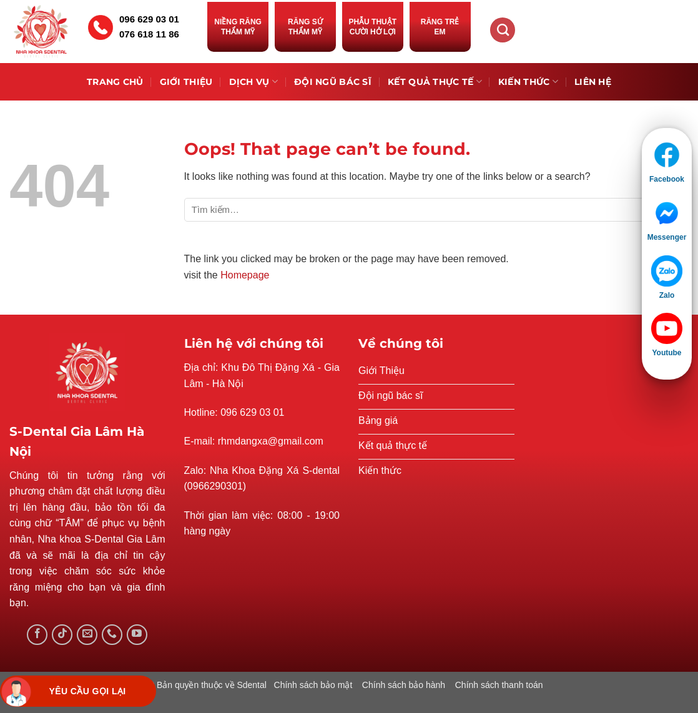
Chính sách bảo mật (313, 685)
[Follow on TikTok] (62, 634)
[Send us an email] (87, 634)
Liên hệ (592, 81)
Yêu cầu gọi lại (87, 691)
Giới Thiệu (186, 81)
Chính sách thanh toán (499, 685)
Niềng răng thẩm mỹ (238, 26)
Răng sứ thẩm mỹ (305, 26)
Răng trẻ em (440, 26)
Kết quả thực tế (435, 81)
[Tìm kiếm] (502, 29)
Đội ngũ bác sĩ (332, 81)
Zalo (667, 295)
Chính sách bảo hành (403, 685)
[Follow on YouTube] (137, 634)
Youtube (666, 352)
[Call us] (112, 634)
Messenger (667, 237)
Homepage (244, 275)
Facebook (666, 179)
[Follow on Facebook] (37, 634)
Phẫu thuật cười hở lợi (372, 26)
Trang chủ (115, 81)
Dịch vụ (253, 81)
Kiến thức (528, 81)
